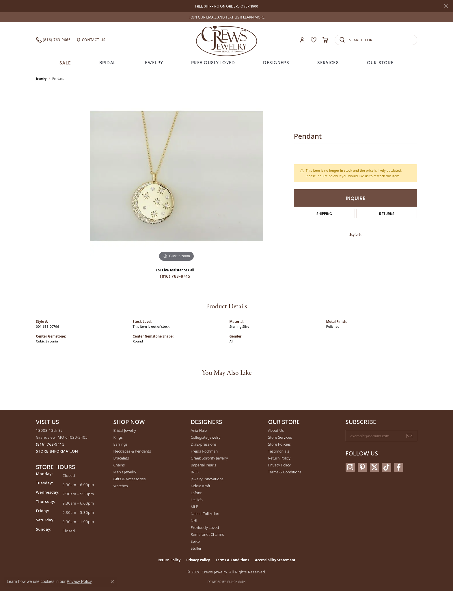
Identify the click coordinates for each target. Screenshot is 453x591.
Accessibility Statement (275, 559)
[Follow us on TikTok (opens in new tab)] (386, 467)
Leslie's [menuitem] (197, 499)
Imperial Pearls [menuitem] (203, 465)
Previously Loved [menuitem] (205, 527)
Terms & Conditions (284, 472)
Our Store (380, 62)
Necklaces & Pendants (132, 451)
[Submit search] (342, 40)
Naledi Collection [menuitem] (205, 513)
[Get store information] (57, 451)
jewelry (41, 79)
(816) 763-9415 (175, 276)
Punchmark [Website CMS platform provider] (237, 582)
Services (328, 62)
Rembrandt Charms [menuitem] (207, 534)
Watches (120, 485)
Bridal (107, 62)
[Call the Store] (50, 444)
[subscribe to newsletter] (409, 435)
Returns (386, 213)
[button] (302, 40)
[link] (227, 17)
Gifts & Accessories (129, 478)
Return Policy (279, 458)
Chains (119, 465)
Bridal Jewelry (124, 430)
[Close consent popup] (112, 581)
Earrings (120, 444)
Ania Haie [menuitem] (199, 430)
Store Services (280, 437)
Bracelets (121, 458)
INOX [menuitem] (195, 472)
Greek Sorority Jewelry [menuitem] (209, 458)
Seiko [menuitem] (195, 541)
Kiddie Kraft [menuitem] (200, 485)
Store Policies (279, 444)
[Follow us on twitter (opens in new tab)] (374, 467)
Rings (118, 437)
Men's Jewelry (124, 472)
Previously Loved (213, 62)
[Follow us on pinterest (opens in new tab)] (362, 467)
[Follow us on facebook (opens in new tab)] (398, 467)
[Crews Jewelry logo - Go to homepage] (226, 40)
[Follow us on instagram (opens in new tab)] (350, 467)
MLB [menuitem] (194, 506)
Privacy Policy (279, 465)
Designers (276, 62)
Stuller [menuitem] (196, 548)
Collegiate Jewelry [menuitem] (206, 437)
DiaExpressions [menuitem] (204, 444)
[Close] (446, 6)
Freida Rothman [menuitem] (204, 451)
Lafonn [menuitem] (197, 492)
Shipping (324, 213)
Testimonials (278, 451)
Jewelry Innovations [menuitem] (207, 478)
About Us (276, 430)
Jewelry (153, 62)
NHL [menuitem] (194, 520)
